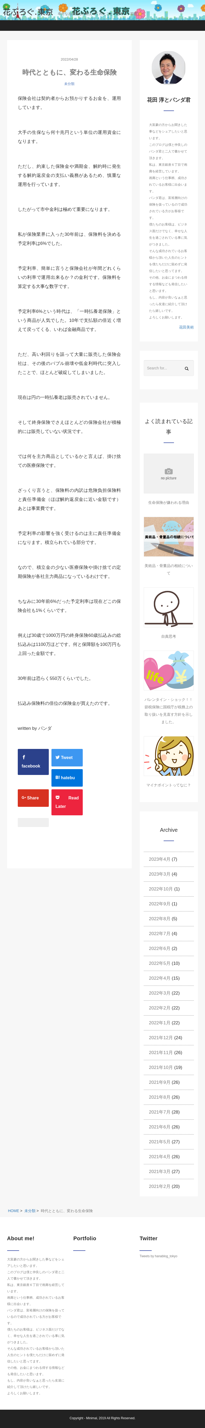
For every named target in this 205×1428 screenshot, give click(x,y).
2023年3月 (160, 874)
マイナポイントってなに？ (168, 785)
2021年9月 (160, 1082)
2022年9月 (160, 903)
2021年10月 (161, 1067)
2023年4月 (160, 859)
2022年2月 (160, 1008)
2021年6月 (160, 1126)
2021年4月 (160, 1156)
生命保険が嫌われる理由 (168, 502)
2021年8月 (160, 1097)
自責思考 (168, 636)
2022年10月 (161, 889)
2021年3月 (160, 1171)
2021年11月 (161, 1052)
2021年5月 (160, 1141)
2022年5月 (160, 963)
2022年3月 (160, 993)
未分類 (69, 84)
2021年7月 (160, 1112)
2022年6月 (160, 948)
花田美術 (186, 327)
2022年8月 (160, 918)
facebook (31, 761)
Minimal (91, 1418)
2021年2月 (160, 1186)
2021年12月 (161, 1037)
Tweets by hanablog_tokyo (158, 1256)
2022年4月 (160, 978)
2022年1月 (160, 1022)
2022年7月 (160, 933)
